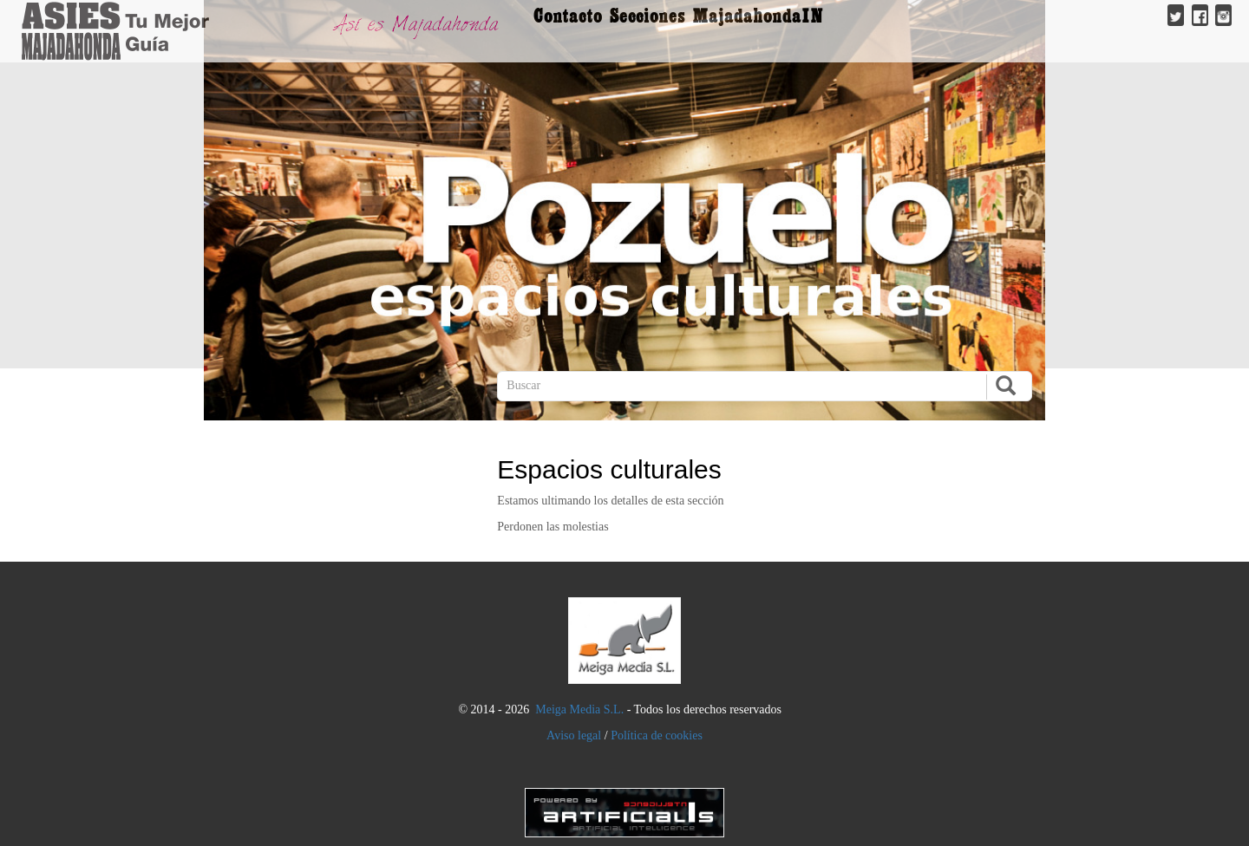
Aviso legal (573, 735)
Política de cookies (657, 735)
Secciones (647, 15)
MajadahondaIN (758, 15)
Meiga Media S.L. (579, 709)
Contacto (567, 15)
